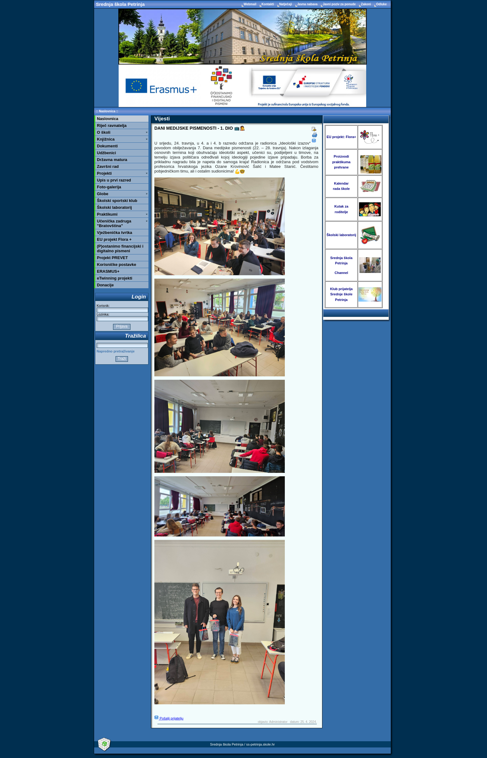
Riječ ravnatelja (111, 125)
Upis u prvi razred (114, 180)
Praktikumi (107, 214)
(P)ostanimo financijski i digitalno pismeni (120, 248)
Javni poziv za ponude (340, 4)
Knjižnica (106, 139)
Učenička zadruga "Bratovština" (114, 223)
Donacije (105, 285)
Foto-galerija (109, 187)
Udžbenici (106, 152)
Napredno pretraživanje (115, 351)
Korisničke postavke (116, 264)
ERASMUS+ (108, 271)
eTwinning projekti (114, 278)
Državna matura (112, 159)
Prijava (121, 326)
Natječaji (286, 4)
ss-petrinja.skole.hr (260, 744)
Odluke (381, 4)
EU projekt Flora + (114, 239)
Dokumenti (107, 146)
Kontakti (268, 4)
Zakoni (366, 4)
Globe (102, 193)
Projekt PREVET (112, 257)
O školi (103, 132)
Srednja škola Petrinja (120, 4)
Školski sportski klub (117, 200)
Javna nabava (307, 4)
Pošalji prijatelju (168, 718)
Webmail (250, 4)
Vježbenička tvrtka (114, 232)
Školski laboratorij (114, 207)
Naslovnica (107, 111)
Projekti (104, 173)
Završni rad (108, 166)
